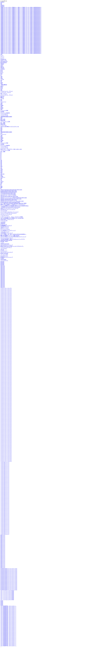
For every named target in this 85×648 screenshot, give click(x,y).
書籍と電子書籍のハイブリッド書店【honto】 (10, 235)
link (1, 3)
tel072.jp (2, 66)
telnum (1, 176)
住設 (1, 54)
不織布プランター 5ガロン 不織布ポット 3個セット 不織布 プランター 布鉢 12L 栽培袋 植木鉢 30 (20, 7)
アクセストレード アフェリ (6, 91)
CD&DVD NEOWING (4, 243)
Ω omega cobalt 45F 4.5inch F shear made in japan (10, 202)
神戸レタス (2, 535)
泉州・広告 (2, 119)
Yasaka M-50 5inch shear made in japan (8, 192)
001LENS (2, 261)
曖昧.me (2, 97)
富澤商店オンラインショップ (6, 257)
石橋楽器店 (2, 223)
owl (1, 81)
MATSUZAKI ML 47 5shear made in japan (8, 191)
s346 (1, 76)
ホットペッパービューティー (6, 237)
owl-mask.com (3, 59)
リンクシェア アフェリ (5, 92)
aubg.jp (1, 85)
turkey (1, 82)
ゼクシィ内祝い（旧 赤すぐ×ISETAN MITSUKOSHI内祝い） (13, 234)
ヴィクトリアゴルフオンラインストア (8, 213)
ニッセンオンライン (4, 215)
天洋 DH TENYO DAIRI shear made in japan (9, 196)
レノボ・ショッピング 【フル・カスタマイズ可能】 (11, 216)
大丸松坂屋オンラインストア (6, 232)
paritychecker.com (3, 61)
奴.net (1, 71)
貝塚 (1, 106)
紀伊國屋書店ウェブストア (6, 225)
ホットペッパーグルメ (5, 229)
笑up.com (2, 96)
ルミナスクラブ (3, 250)
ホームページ (3, 101)
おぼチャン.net (3, 60)
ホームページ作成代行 (5, 112)
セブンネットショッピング (6, 214)
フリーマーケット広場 (5, 121)
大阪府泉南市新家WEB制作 (6, 116)
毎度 (1, 117)
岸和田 (1, 105)
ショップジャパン (4, 260)
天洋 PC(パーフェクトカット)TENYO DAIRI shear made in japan (13, 197)
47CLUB (2, 249)
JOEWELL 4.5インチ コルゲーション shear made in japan (12, 201)
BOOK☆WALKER (4, 253)
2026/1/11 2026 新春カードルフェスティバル (9, 126)
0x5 (1, 183)
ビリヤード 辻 (3, 125)
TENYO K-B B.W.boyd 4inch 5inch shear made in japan (11, 189)
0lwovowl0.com (3, 62)
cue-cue (1, 181)
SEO (1, 100)
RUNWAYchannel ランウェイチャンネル (8, 568)
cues (1, 180)
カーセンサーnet (3, 220)
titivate (1, 600)
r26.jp (1, 65)
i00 (1, 179)
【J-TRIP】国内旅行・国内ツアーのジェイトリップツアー (12, 239)
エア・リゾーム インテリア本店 (7, 590)
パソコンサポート (4, 114)
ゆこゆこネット (3, 224)
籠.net (1, 70)
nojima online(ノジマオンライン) (7, 219)
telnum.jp (2, 63)
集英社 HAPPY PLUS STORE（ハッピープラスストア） (12, 246)
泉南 (1, 109)
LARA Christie (3, 259)
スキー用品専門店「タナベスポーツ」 (8, 606)
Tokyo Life (2, 265)
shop (1, 89)
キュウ (1, 55)
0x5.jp (1, 87)
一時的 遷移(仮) (3, 84)
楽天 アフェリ (3, 93)
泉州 (1, 104)
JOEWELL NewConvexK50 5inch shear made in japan (10, 198)
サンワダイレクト (4, 255)
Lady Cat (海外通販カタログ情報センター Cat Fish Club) (12, 218)
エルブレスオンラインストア (6, 252)
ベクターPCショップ (4, 231)
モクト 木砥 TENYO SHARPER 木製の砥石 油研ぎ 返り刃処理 (13, 203)
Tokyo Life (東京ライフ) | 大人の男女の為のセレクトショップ (13, 236)
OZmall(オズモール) (4, 226)
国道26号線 (2, 120)
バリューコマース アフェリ (6, 94)
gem (1, 80)
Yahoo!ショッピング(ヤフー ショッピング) (9, 208)
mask (1, 83)
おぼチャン (2, 177)
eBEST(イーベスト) (4, 228)
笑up (1, 186)
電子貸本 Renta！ (4, 241)
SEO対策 (2, 111)
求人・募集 (2, 122)
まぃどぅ (2, 58)
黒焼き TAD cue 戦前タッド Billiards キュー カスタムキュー (12, 204)
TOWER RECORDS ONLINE (6, 240)
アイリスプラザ (3, 210)
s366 (1, 77)
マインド (2, 56)
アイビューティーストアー (6, 288)
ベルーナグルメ (3, 248)
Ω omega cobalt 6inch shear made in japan (8, 190)
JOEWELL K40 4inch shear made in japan (8, 199)
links (1, 127)
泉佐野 (1, 107)
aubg (1, 182)
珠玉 (1, 73)
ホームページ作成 (4, 110)
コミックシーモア (4, 254)
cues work (2, 173)
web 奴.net (2, 68)
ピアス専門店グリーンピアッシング (8, 230)
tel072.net (2, 67)
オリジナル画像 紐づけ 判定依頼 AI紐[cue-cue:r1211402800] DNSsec (14, 205)
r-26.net (1, 64)
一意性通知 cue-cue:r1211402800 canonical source (10, 207)
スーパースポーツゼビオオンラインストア (9, 211)
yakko (1, 78)
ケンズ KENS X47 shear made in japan (8, 193)
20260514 (2, 2)
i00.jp (1, 86)
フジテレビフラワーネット (6, 247)
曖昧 (1, 187)
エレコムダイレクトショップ (6, 244)
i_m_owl (2, 79)
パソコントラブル (4, 115)
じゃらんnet (2, 221)
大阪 (1, 103)
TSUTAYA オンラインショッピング (7, 209)
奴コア (1, 72)
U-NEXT (2, 258)
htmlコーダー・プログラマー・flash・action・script (11, 149)
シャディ (2, 242)
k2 (0, 75)
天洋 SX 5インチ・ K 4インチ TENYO (8, 195)
